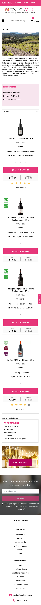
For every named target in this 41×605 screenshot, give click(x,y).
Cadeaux (20, 550)
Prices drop (20, 534)
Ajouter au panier (20, 170)
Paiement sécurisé (20, 585)
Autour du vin (20, 542)
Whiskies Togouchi (10, 433)
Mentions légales (20, 569)
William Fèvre (8, 430)
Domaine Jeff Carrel (11, 96)
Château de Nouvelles (11, 92)
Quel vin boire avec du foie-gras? (15, 439)
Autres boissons (20, 546)
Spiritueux (20, 538)
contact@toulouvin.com (20, 595)
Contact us (20, 588)
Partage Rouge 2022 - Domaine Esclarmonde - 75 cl (20, 290)
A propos (20, 577)
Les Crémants (8, 436)
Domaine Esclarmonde (12, 100)
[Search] (18, 20)
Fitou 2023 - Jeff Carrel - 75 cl (20, 139)
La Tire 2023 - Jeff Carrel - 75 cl (20, 360)
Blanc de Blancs (20, 462)
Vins (20, 554)
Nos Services (20, 581)
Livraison (20, 565)
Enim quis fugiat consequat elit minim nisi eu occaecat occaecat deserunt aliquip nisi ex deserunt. (21, 506)
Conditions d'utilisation (20, 573)
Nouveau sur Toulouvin (11, 427)
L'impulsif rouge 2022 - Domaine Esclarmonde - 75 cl (20, 218)
